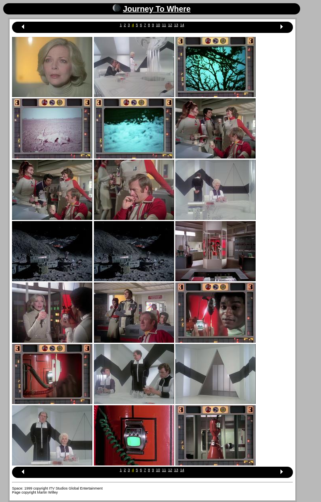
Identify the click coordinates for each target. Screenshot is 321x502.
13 (176, 25)
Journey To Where (157, 8)
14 (182, 25)
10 (158, 25)
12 (170, 25)
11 (164, 25)
